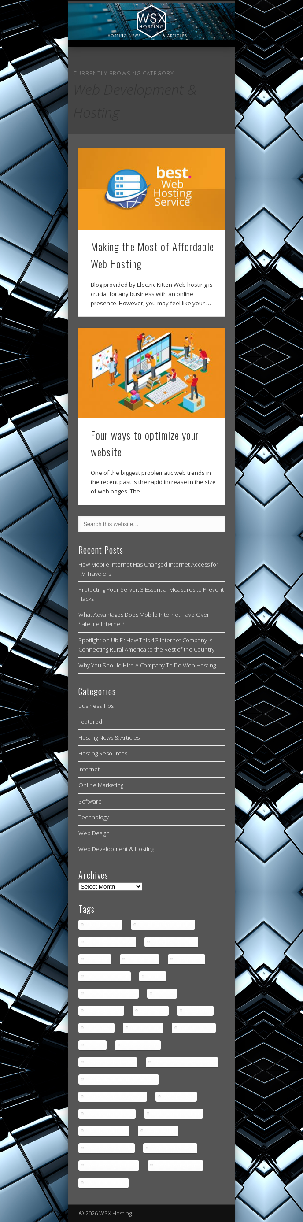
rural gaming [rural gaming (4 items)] (146, 1028)
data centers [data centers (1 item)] (142, 959)
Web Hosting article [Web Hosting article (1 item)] (109, 1148)
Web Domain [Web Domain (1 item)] (178, 1096)
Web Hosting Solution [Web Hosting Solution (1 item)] (111, 1165)
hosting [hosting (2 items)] (155, 976)
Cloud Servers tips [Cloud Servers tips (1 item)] (174, 942)
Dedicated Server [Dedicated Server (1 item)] (107, 976)
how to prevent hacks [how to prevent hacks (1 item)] (111, 993)
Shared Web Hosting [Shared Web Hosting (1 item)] (110, 1062)
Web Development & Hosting (116, 849)
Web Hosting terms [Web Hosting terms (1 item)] (178, 1165)
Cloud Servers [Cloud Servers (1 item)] (103, 925)
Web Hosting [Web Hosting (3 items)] (161, 1131)
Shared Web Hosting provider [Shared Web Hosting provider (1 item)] (121, 1079)
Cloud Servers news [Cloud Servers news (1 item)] (109, 942)
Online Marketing (100, 785)
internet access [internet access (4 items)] (104, 1011)
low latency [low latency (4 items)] (198, 1011)
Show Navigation (203, 79)
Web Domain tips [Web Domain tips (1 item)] (106, 1131)
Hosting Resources (102, 753)
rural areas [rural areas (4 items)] (99, 1028)
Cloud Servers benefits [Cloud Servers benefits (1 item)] (165, 925)
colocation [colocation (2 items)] (97, 959)
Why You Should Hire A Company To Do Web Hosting (147, 665)
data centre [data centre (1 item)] (189, 959)
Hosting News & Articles (109, 737)
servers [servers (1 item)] (95, 1045)
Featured (90, 722)
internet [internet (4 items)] (164, 993)
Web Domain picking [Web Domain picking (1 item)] (176, 1114)
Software (90, 801)
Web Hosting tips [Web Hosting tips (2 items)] (106, 1183)
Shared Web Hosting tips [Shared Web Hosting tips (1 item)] (115, 1096)
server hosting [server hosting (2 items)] (196, 1028)
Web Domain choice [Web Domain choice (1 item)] (109, 1114)
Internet (89, 769)
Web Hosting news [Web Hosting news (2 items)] (173, 1148)
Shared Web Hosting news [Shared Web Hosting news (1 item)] (185, 1062)
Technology (93, 817)
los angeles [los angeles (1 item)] (153, 1011)
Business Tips (96, 706)
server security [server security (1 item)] (140, 1045)
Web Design (94, 833)
